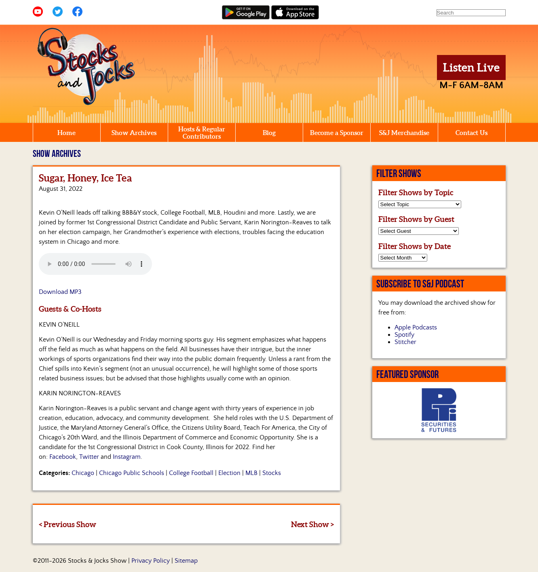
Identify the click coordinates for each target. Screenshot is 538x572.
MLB (251, 473)
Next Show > (312, 524)
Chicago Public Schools (131, 473)
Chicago (83, 473)
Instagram (127, 456)
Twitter (89, 456)
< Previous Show (67, 524)
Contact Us (471, 132)
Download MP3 (60, 291)
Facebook (62, 456)
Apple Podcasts (416, 327)
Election (229, 473)
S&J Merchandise (404, 132)
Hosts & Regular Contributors (201, 132)
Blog (269, 132)
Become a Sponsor (336, 132)
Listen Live (471, 67)
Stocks (271, 473)
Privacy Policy (150, 560)
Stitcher (405, 342)
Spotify (404, 334)
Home (66, 132)
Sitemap (186, 560)
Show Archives (134, 132)
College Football (191, 473)
